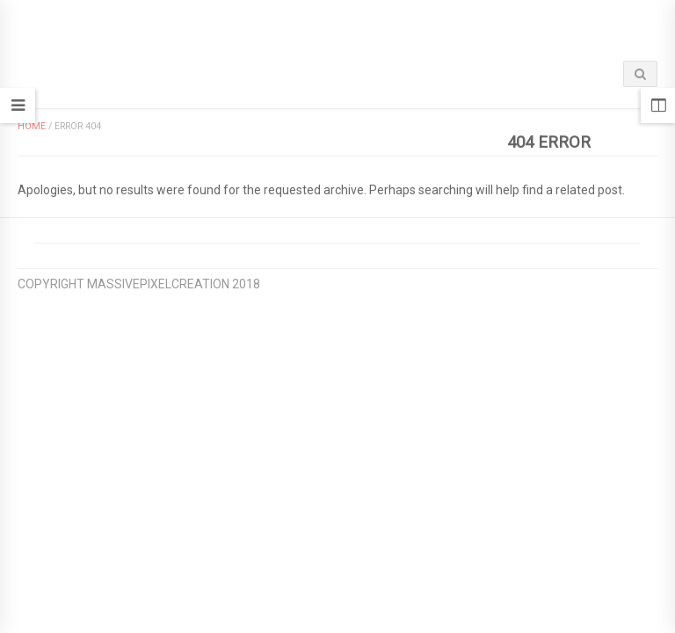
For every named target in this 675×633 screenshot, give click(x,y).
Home (32, 126)
